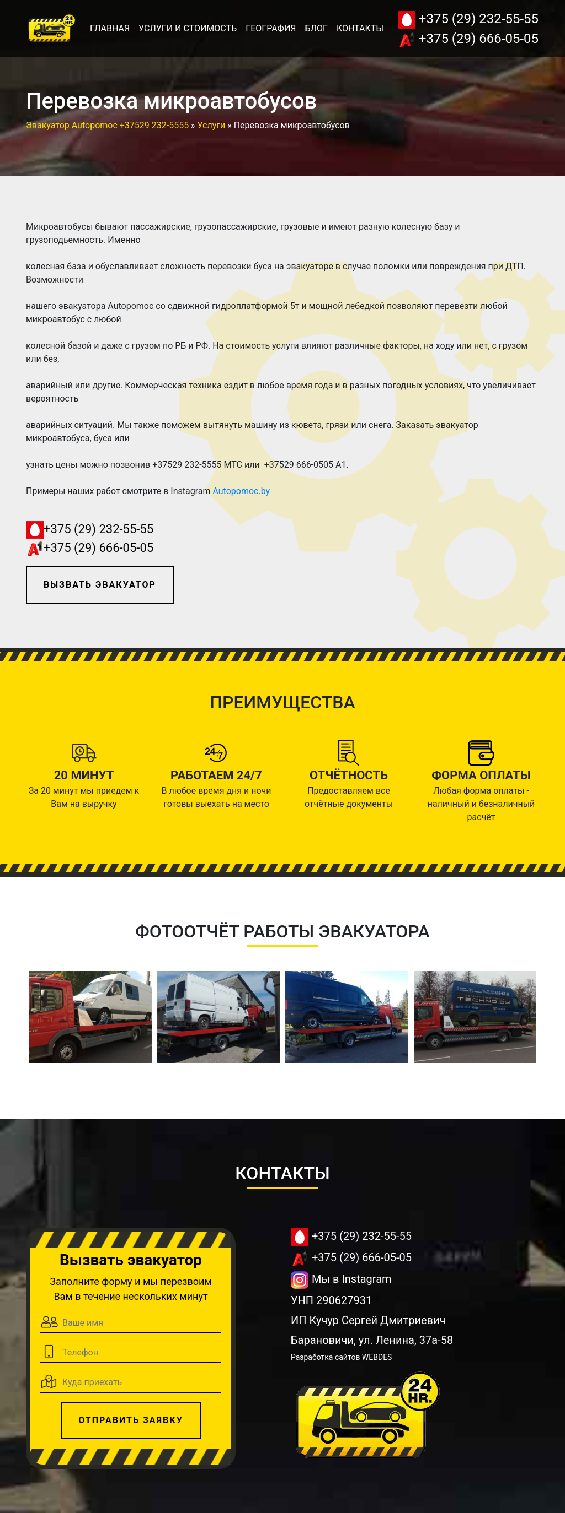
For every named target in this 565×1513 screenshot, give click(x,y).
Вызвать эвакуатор (100, 584)
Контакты (360, 28)
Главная (110, 28)
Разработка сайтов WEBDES (341, 1357)
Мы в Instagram (341, 1280)
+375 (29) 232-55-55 (468, 20)
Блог (316, 28)
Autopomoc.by (241, 491)
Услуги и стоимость (187, 28)
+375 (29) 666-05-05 (468, 39)
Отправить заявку (130, 1420)
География (271, 28)
